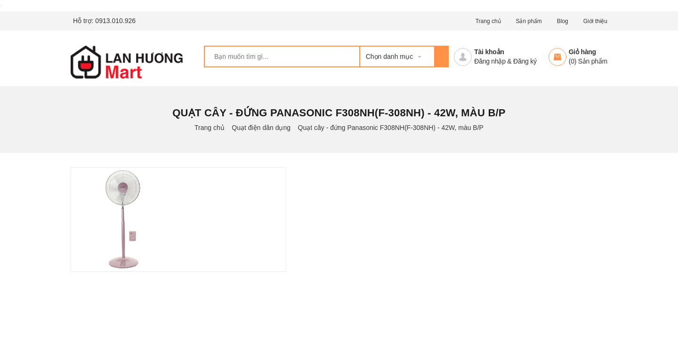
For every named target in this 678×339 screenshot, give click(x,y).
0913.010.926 (115, 20)
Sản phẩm (528, 21)
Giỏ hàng (582, 52)
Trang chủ (488, 21)
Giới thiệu (595, 21)
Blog (562, 21)
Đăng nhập (489, 61)
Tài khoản (489, 52)
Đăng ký (525, 61)
